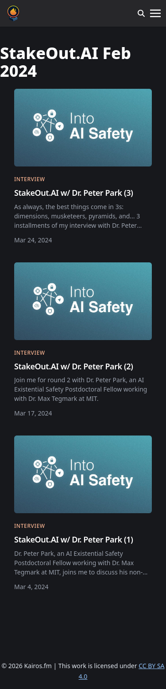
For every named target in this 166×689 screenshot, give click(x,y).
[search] (141, 13)
